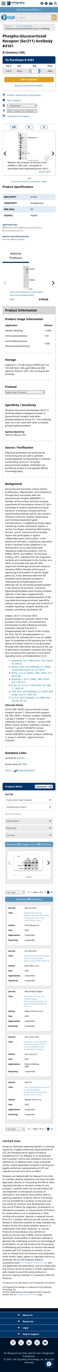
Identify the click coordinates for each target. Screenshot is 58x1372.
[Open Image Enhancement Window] (47, 157)
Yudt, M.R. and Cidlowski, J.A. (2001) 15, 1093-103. (32, 693)
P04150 (20, 758)
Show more (44, 171)
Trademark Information (27, 1294)
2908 (24, 764)
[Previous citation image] (9, 863)
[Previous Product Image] (5, 153)
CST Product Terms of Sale (33, 1262)
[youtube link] (45, 1342)
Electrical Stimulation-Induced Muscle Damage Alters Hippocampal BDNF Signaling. (36, 958)
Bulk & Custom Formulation (29, 85)
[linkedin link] (29, 1342)
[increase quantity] (39, 71)
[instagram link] (37, 1342)
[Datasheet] (22, 105)
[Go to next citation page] (48, 892)
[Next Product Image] (52, 153)
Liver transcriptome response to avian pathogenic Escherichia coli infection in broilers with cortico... (36, 1091)
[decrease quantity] (30, 71)
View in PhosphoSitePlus (20, 770)
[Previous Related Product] (4, 283)
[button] (49, 1363)
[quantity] (34, 71)
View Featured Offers (29, 9)
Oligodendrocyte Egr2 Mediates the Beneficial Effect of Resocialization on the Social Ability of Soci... (36, 917)
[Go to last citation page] (51, 892)
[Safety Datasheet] (22, 111)
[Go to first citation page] (29, 892)
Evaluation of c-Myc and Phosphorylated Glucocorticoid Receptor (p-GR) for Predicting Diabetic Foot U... (35, 1001)
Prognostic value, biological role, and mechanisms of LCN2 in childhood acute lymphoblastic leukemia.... (35, 1045)
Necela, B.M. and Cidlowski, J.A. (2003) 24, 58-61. (31, 668)
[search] (54, 17)
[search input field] (33, 17)
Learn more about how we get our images (29, 181)
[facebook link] (13, 1342)
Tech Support (14, 100)
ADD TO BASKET (29, 79)
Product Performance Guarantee (24, 95)
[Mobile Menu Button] (3, 3)
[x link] (21, 1342)
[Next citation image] (48, 863)
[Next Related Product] (53, 283)
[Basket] (51, 3)
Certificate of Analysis (18, 116)
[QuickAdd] (46, 3)
